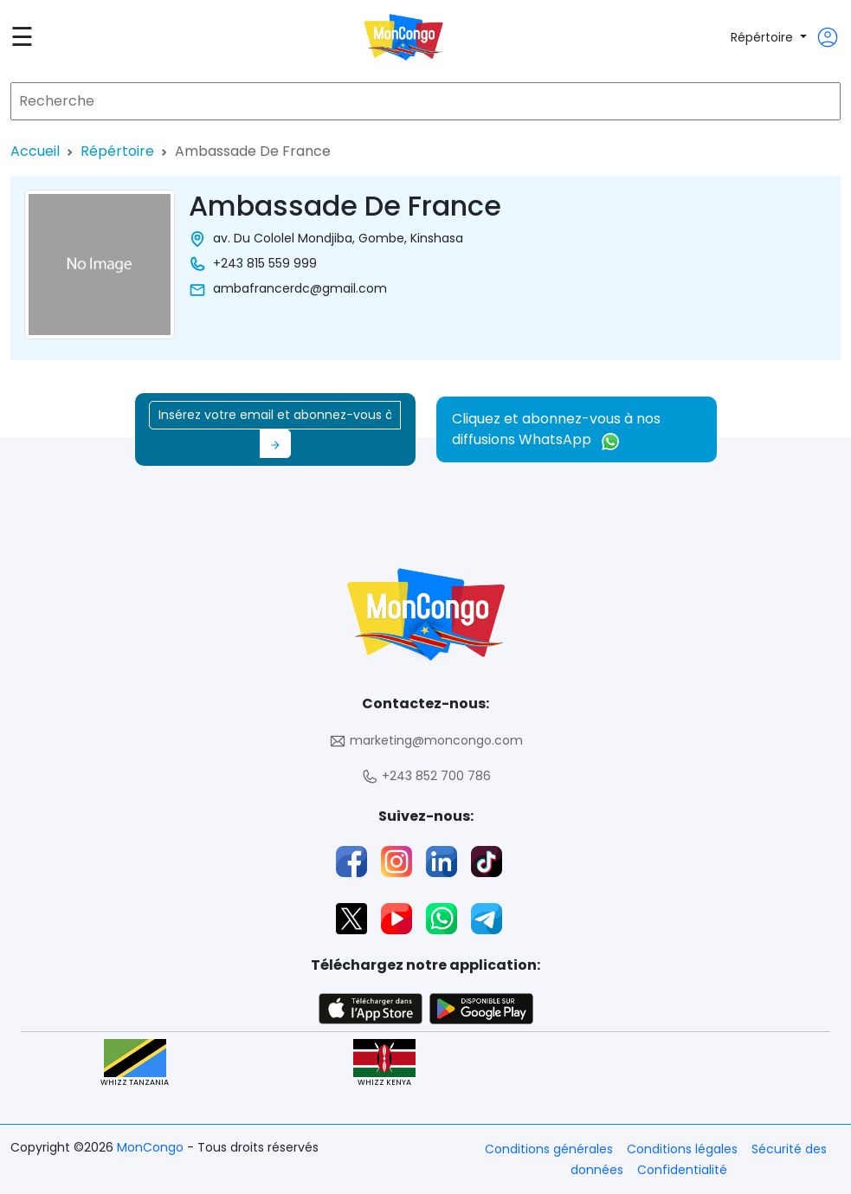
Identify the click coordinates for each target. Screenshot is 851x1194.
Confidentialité (682, 1169)
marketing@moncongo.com (426, 741)
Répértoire (763, 37)
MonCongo (152, 1147)
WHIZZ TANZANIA (134, 1063)
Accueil (35, 151)
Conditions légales (682, 1149)
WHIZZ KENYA (384, 1063)
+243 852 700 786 (426, 776)
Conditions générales (549, 1149)
